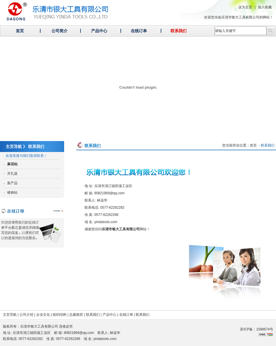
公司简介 (59, 30)
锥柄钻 (12, 193)
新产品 (12, 183)
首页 (20, 30)
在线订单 (139, 30)
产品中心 (99, 30)
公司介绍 (26, 315)
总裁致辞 (76, 315)
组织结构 (59, 315)
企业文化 (43, 315)
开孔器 (12, 174)
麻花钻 (12, 164)
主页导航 (10, 315)
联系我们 (178, 30)
